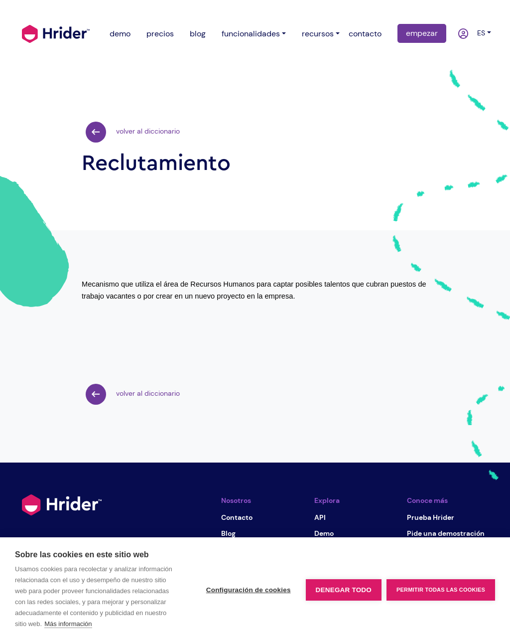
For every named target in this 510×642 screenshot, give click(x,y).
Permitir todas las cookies (440, 590)
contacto (365, 33)
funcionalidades (251, 33)
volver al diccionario (133, 132)
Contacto (237, 517)
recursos (318, 33)
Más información (68, 624)
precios (160, 33)
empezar (422, 33)
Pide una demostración (446, 533)
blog (198, 33)
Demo (324, 533)
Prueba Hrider (430, 517)
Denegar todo (344, 590)
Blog (228, 533)
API (320, 517)
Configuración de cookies (248, 590)
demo (120, 33)
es (479, 32)
